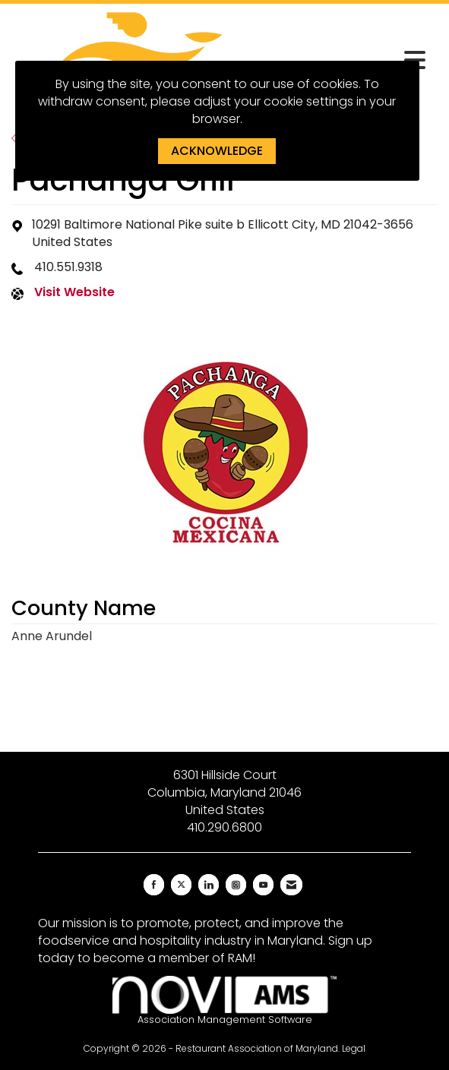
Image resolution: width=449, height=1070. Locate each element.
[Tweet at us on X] (181, 884)
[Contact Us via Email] (291, 884)
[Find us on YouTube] (263, 884)
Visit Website (74, 292)
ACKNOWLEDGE (217, 150)
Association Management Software (224, 1001)
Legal (353, 1048)
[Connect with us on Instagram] (236, 884)
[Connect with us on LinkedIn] (208, 884)
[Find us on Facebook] (154, 884)
